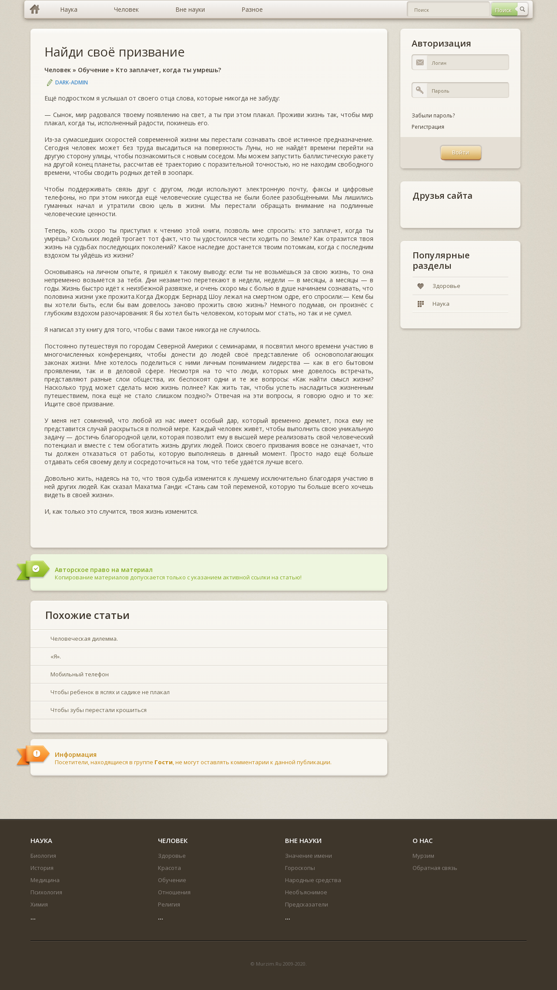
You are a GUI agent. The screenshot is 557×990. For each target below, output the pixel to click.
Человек (57, 70)
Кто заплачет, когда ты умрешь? (168, 70)
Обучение (93, 70)
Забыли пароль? (433, 115)
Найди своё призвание (114, 51)
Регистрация (428, 126)
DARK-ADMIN (71, 82)
